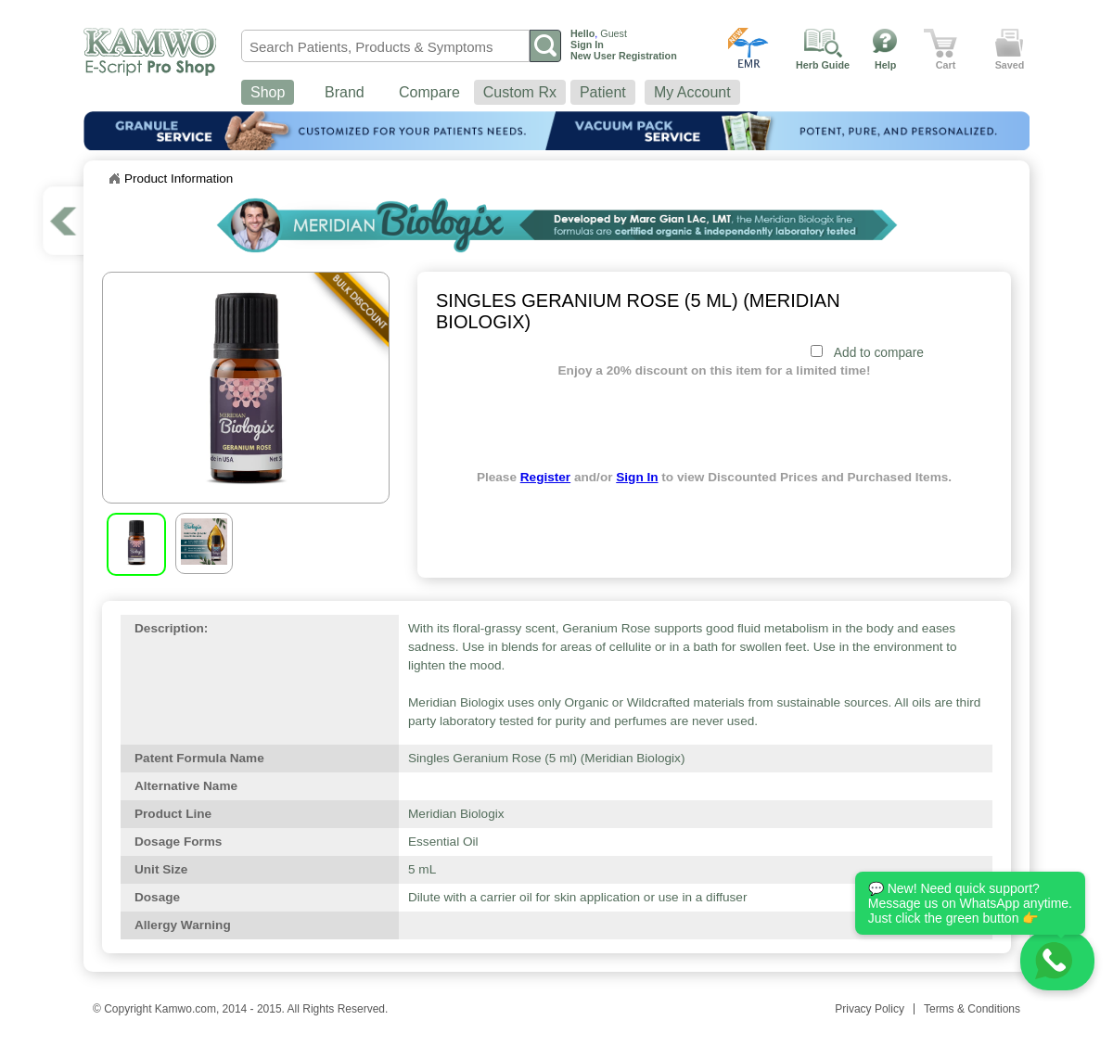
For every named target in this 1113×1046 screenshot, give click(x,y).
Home (114, 179)
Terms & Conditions (972, 1008)
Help (885, 64)
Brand (345, 92)
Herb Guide (823, 64)
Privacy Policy (869, 1008)
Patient (603, 92)
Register (545, 477)
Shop (267, 92)
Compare (429, 92)
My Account (692, 92)
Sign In (637, 477)
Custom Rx (519, 92)
